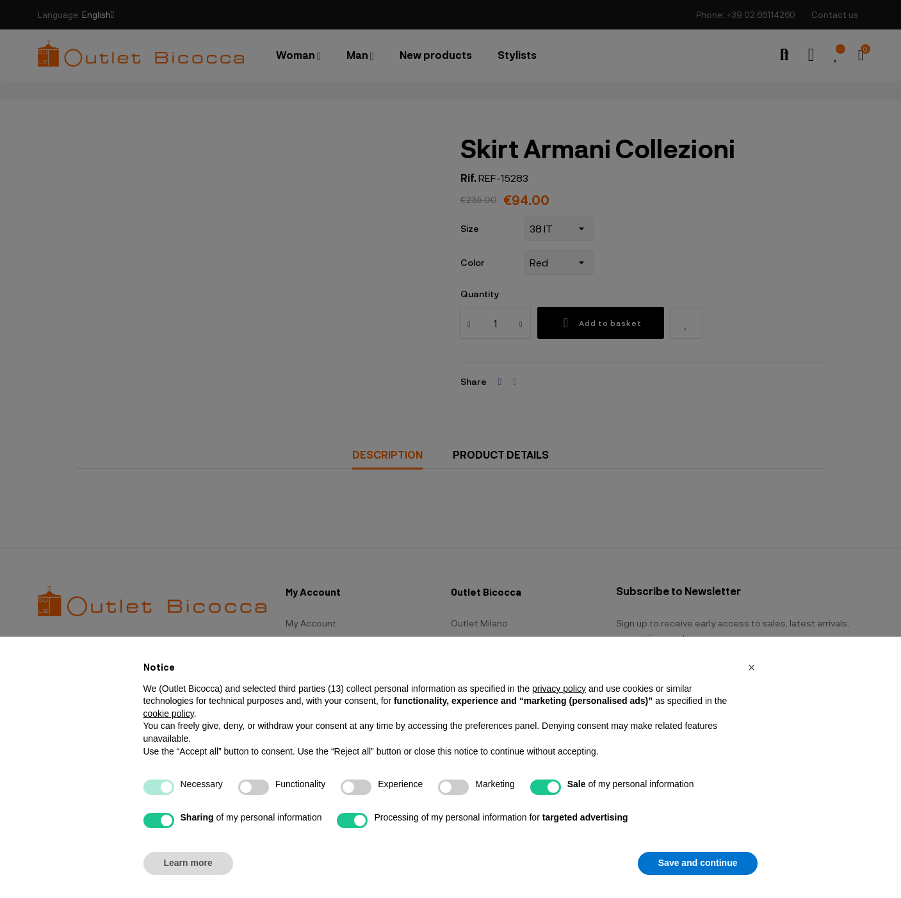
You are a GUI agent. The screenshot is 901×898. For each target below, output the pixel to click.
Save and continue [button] (698, 863)
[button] (752, 667)
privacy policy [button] (559, 688)
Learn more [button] (188, 863)
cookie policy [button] (168, 713)
